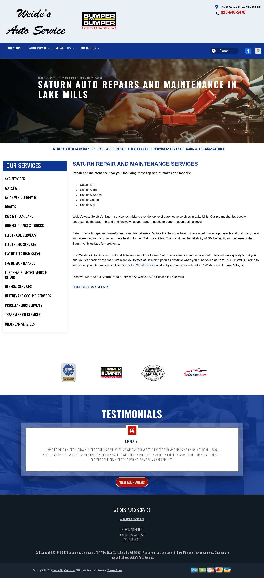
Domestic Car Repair (90, 290)
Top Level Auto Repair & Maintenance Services (128, 152)
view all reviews (132, 486)
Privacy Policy (114, 575)
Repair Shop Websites (63, 575)
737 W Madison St (67, 78)
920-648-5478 (233, 12)
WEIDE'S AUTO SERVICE (70, 152)
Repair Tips (63, 48)
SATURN (218, 152)
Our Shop (13, 48)
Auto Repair (37, 48)
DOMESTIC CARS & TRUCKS (190, 152)
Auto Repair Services (132, 523)
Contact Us (88, 48)
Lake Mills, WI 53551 (90, 78)
